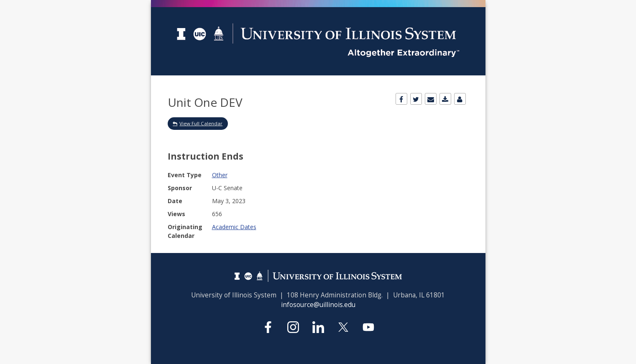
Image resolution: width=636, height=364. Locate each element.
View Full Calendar (200, 123)
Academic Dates (234, 227)
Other (219, 175)
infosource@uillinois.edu (318, 304)
